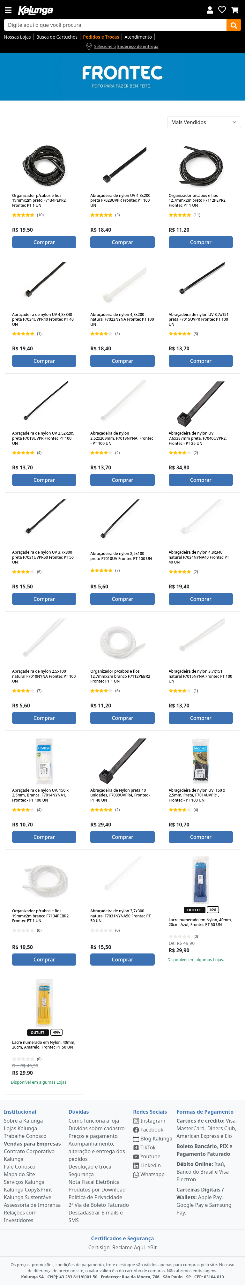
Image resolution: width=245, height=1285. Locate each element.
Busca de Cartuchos (57, 37)
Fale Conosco (19, 1166)
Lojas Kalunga (20, 1128)
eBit (152, 1247)
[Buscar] (233, 25)
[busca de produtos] (115, 25)
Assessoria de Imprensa (32, 1204)
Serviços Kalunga (24, 1181)
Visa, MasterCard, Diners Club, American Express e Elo (206, 1128)
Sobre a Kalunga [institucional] (23, 1120)
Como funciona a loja (94, 1120)
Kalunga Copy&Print (28, 1189)
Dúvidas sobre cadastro (97, 1128)
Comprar (44, 242)
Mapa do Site (19, 1174)
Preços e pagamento (93, 1135)
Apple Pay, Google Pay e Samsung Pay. (203, 1201)
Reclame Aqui (128, 1247)
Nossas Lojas (17, 37)
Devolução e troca (90, 1166)
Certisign (99, 1247)
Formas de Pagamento (205, 1111)
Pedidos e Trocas (101, 37)
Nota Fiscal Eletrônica (94, 1181)
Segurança (81, 1174)
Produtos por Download (97, 1189)
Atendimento (138, 37)
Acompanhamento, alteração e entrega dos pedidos (97, 1151)
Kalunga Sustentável (28, 1197)
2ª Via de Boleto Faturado (99, 1204)
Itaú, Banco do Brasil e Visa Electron (202, 1172)
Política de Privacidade (95, 1197)
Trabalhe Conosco (25, 1135)
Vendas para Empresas (32, 1143)
